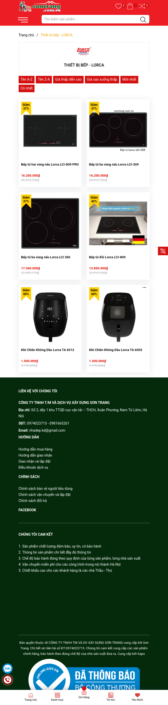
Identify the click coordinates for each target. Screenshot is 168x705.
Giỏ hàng (84, 697)
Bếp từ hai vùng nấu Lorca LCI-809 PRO (50, 162)
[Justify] (143, 20)
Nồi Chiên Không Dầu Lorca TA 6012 (47, 343)
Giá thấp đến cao (68, 79)
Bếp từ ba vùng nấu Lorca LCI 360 (46, 253)
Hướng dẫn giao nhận (35, 449)
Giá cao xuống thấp (102, 79)
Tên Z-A (44, 79)
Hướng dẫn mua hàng (35, 443)
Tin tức (110, 699)
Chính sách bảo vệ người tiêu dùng (46, 482)
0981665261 (60, 417)
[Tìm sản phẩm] (95, 19)
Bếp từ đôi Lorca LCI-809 (107, 253)
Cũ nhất (27, 88)
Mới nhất (129, 79)
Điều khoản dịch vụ (33, 461)
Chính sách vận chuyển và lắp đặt (45, 488)
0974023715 (37, 417)
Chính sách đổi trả (33, 494)
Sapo (141, 647)
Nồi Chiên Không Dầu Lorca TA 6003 (115, 343)
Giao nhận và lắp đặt (35, 455)
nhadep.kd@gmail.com (47, 424)
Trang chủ (30, 699)
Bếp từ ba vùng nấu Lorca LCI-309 (114, 162)
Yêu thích (137, 699)
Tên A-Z (27, 79)
